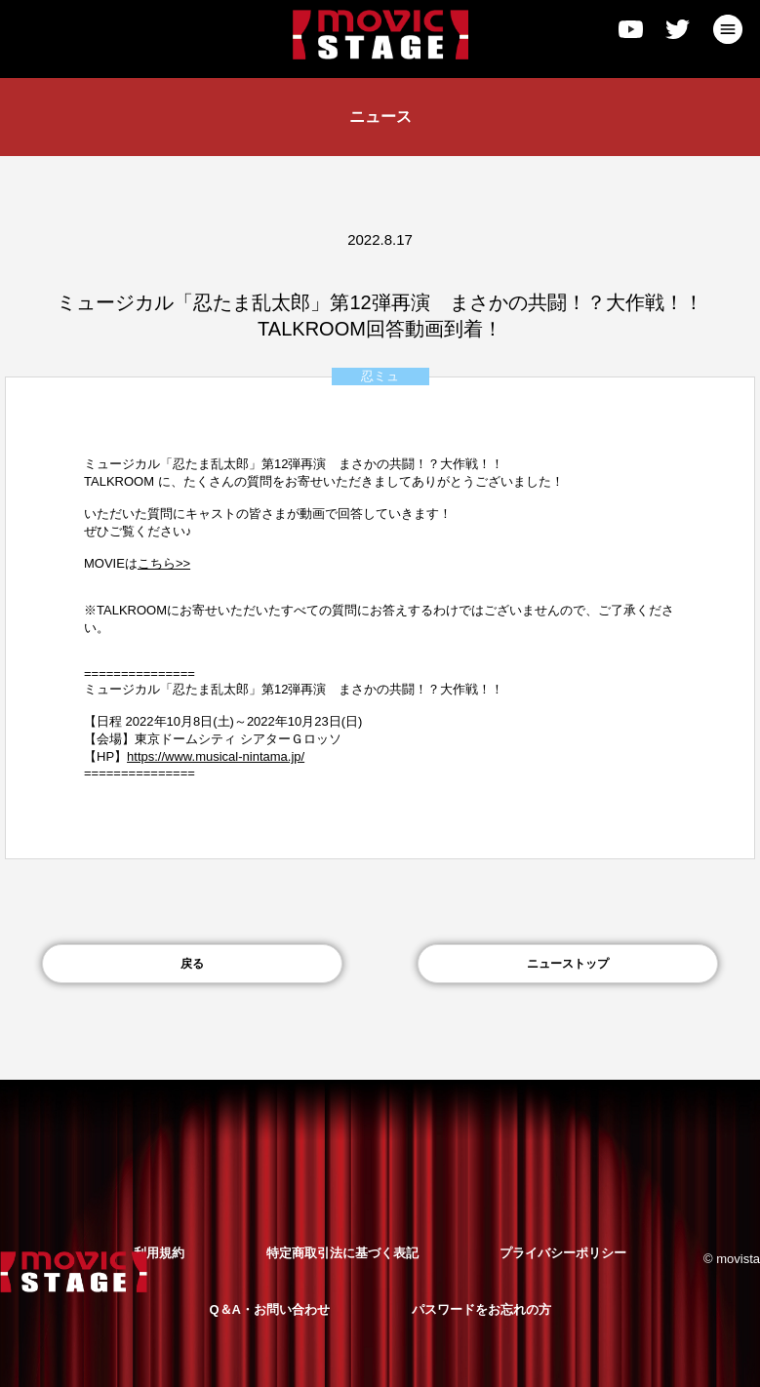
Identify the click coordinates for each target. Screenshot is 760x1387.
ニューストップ (568, 964)
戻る (192, 964)
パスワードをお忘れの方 (481, 1309)
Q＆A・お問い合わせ (269, 1309)
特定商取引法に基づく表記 (342, 1253)
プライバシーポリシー (563, 1253)
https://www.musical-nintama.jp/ (215, 756)
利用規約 (159, 1253)
